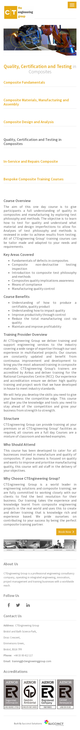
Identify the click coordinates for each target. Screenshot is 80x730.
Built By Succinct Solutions (28, 723)
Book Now (65, 532)
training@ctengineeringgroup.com (31, 661)
